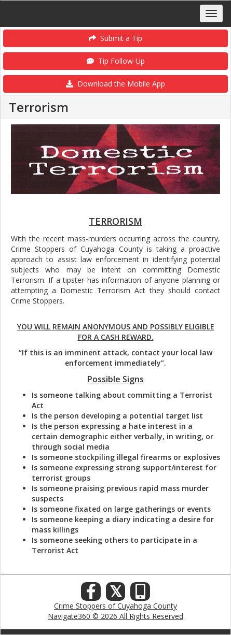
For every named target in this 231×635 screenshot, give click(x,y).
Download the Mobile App (115, 84)
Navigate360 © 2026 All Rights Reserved (115, 616)
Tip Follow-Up (116, 61)
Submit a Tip (115, 38)
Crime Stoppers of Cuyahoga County (115, 606)
